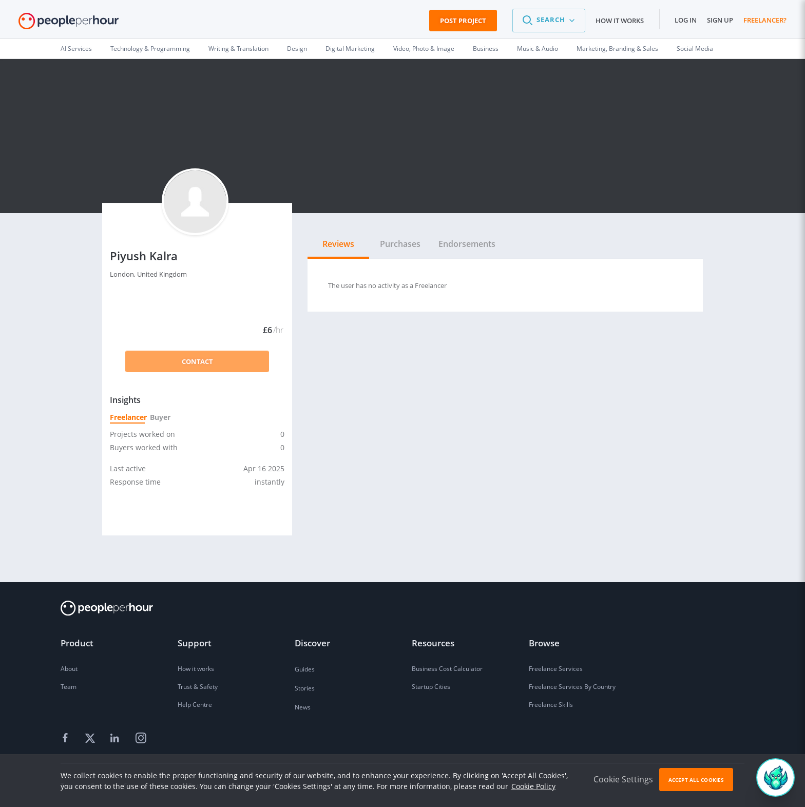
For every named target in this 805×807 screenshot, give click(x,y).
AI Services (76, 48)
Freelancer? (765, 20)
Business (486, 48)
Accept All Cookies (696, 779)
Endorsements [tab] (466, 243)
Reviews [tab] (338, 243)
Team (68, 686)
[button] (548, 20)
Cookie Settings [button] (623, 779)
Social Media (695, 48)
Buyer (159, 417)
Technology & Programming (150, 48)
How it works (620, 20)
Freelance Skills (551, 704)
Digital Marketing (350, 48)
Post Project (463, 20)
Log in (686, 20)
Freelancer (127, 417)
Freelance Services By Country (572, 686)
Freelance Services (556, 668)
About (69, 668)
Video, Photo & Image (423, 48)
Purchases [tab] (400, 243)
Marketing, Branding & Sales (617, 48)
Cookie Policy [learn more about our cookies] (533, 786)
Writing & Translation (238, 48)
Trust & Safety (198, 686)
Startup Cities (431, 686)
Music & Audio (537, 48)
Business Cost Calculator (447, 668)
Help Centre (195, 704)
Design (297, 48)
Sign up (720, 20)
